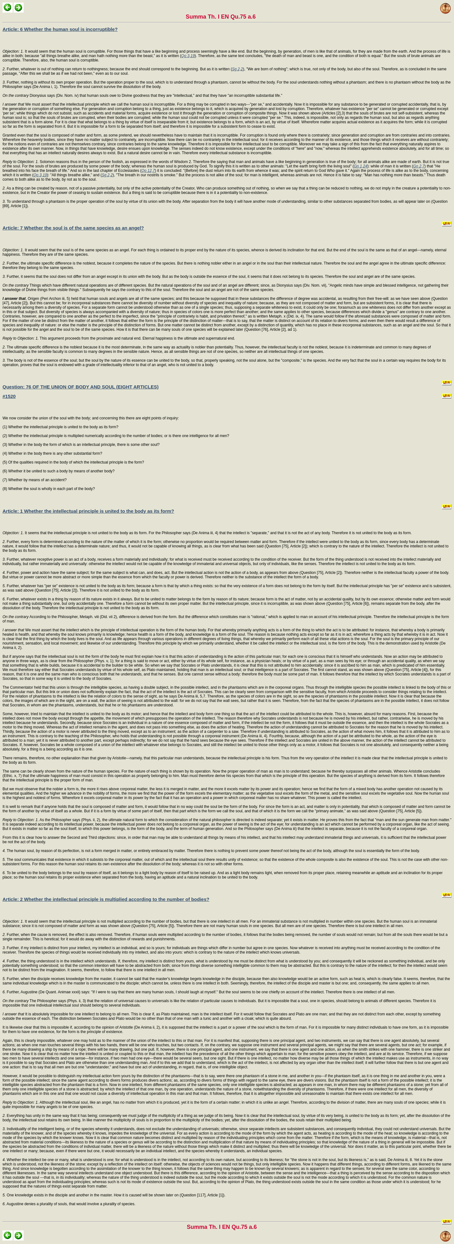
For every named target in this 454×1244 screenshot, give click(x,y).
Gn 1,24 (360, 166)
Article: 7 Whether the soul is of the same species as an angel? (73, 228)
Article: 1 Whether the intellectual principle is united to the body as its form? (88, 511)
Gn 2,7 (418, 166)
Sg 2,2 (237, 69)
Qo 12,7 (148, 170)
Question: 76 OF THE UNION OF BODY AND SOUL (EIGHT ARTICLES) (81, 386)
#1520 (9, 396)
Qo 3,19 (188, 56)
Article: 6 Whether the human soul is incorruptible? (60, 29)
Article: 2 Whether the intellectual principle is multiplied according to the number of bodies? (106, 899)
